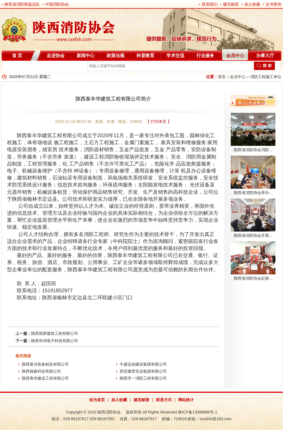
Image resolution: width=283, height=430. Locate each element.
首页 (222, 76)
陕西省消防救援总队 (22, 4)
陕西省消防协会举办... (253, 192)
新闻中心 (86, 55)
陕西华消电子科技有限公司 (54, 340)
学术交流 (175, 55)
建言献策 (231, 4)
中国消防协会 (57, 4)
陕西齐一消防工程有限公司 (143, 378)
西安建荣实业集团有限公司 (143, 371)
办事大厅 (265, 55)
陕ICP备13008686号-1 (197, 412)
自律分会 (16, 67)
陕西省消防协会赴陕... (253, 278)
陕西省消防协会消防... (253, 150)
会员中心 (235, 55)
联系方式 (164, 400)
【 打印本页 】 (158, 121)
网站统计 (186, 400)
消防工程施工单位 (265, 76)
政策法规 (115, 55)
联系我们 (210, 4)
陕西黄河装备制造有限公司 (45, 364)
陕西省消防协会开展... (253, 235)
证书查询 (273, 4)
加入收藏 (252, 4)
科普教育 (145, 55)
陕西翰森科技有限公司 (41, 371)
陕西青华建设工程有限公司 (45, 378)
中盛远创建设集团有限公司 (143, 364)
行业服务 (205, 55)
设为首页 (97, 400)
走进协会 (56, 55)
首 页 (17, 55)
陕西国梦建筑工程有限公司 (54, 333)
